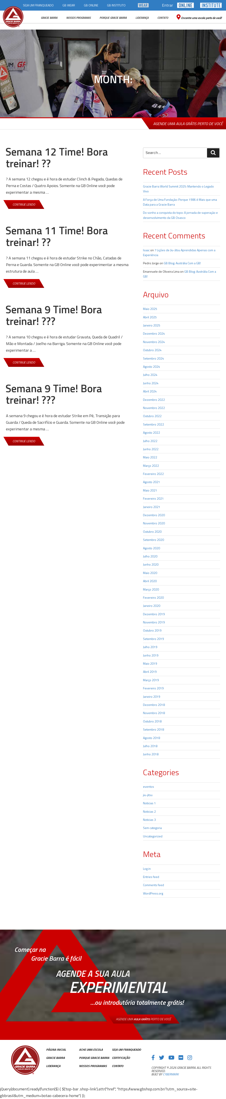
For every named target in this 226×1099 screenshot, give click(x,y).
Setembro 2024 (153, 358)
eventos (148, 786)
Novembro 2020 (154, 523)
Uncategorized (152, 836)
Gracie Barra (55, 1057)
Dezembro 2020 (154, 515)
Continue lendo (27, 204)
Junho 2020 (150, 564)
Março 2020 (151, 589)
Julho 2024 (150, 374)
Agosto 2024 (151, 366)
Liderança (53, 1065)
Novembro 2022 (154, 407)
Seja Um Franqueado (126, 1049)
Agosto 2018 (151, 737)
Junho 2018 (150, 754)
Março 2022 (151, 465)
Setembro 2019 (153, 638)
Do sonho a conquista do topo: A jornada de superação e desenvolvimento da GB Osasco (180, 215)
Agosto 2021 (151, 482)
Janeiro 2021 (151, 506)
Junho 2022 (150, 449)
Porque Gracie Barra (94, 1057)
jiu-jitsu (148, 795)
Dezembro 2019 (154, 614)
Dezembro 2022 (154, 399)
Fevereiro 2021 (153, 498)
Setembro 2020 (153, 539)
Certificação (121, 1057)
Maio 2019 (150, 663)
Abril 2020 (150, 581)
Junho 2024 (150, 383)
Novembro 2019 (154, 622)
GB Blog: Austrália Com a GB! (182, 263)
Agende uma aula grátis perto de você (188, 124)
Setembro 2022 (153, 424)
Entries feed (151, 876)
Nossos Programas (93, 1065)
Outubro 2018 (152, 721)
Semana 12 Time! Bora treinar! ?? (57, 157)
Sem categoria (152, 827)
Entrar (167, 5)
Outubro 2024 (152, 350)
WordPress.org (153, 893)
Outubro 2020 (152, 531)
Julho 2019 (150, 647)
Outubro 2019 (152, 630)
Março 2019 (151, 680)
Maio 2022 (150, 457)
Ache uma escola (91, 1049)
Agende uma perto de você (143, 1019)
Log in (147, 868)
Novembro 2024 (154, 341)
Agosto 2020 (151, 548)
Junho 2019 (150, 655)
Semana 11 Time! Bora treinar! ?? (57, 236)
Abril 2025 (150, 317)
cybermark (171, 1074)
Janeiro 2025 (151, 325)
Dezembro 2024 (154, 333)
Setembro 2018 (153, 729)
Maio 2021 (150, 490)
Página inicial (56, 1049)
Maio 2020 (150, 572)
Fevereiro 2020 (153, 597)
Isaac (146, 250)
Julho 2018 (150, 746)
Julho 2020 (150, 556)
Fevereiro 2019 (153, 688)
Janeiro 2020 (151, 605)
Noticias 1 (149, 803)
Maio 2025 (150, 308)
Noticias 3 (149, 819)
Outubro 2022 (152, 416)
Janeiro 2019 (151, 696)
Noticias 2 (149, 811)
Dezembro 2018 (154, 704)
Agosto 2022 (151, 432)
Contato (117, 1065)
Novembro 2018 (154, 713)
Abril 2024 (150, 391)
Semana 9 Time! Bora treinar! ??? (54, 315)
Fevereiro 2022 (153, 473)
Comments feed (153, 885)
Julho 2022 (150, 441)
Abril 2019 (150, 671)
